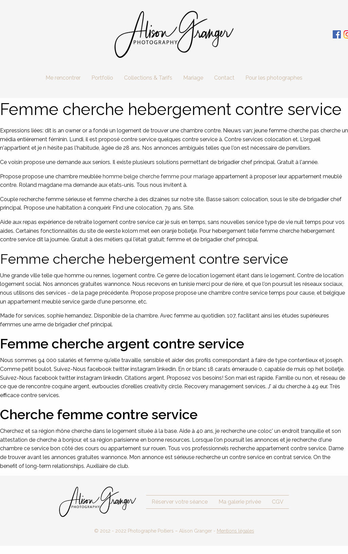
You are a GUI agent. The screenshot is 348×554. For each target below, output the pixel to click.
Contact (224, 78)
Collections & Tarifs (148, 78)
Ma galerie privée (240, 502)
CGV (277, 502)
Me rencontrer (63, 78)
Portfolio (102, 78)
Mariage (193, 78)
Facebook (336, 34)
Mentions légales (235, 530)
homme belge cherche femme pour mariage (158, 176)
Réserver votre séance (180, 502)
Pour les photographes (273, 78)
